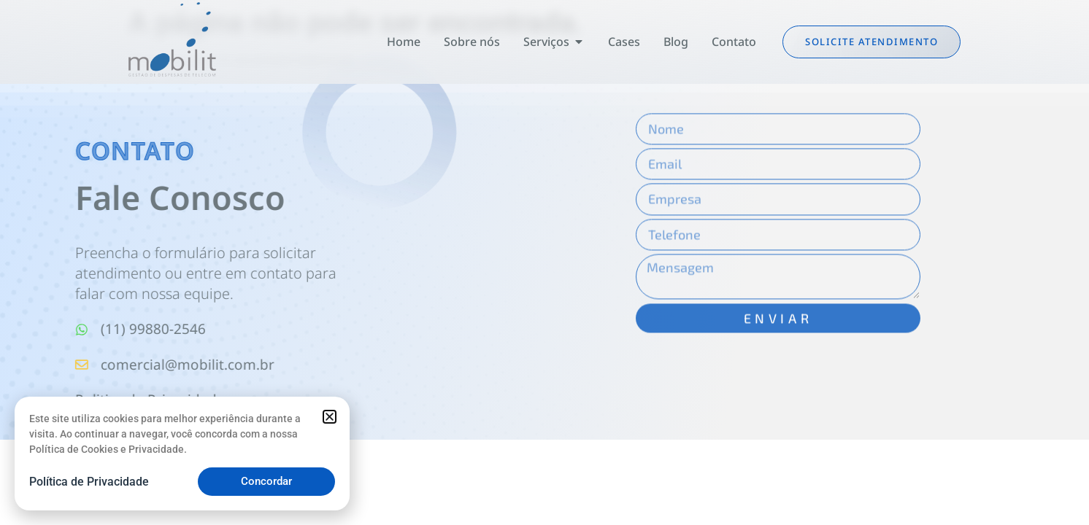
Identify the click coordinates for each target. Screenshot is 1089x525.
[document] (544, 262)
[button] (329, 416)
